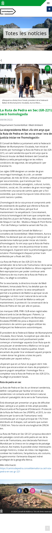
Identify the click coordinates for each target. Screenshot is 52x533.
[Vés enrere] (1, 61)
